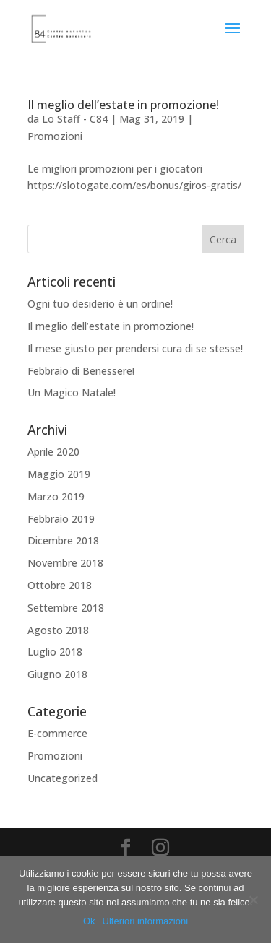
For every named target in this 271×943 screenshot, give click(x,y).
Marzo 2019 (56, 496)
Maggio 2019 (58, 474)
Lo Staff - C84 (75, 119)
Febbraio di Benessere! (80, 371)
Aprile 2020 (53, 452)
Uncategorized (62, 778)
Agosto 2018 (58, 630)
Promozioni (54, 136)
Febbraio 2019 (61, 519)
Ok (89, 921)
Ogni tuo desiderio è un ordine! (100, 303)
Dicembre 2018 (63, 540)
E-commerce (57, 733)
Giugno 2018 (57, 674)
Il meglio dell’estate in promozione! (123, 105)
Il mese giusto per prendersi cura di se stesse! (135, 348)
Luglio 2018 (54, 652)
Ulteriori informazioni (145, 921)
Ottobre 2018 (59, 585)
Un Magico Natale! (71, 392)
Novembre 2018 (65, 563)
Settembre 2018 (65, 607)
